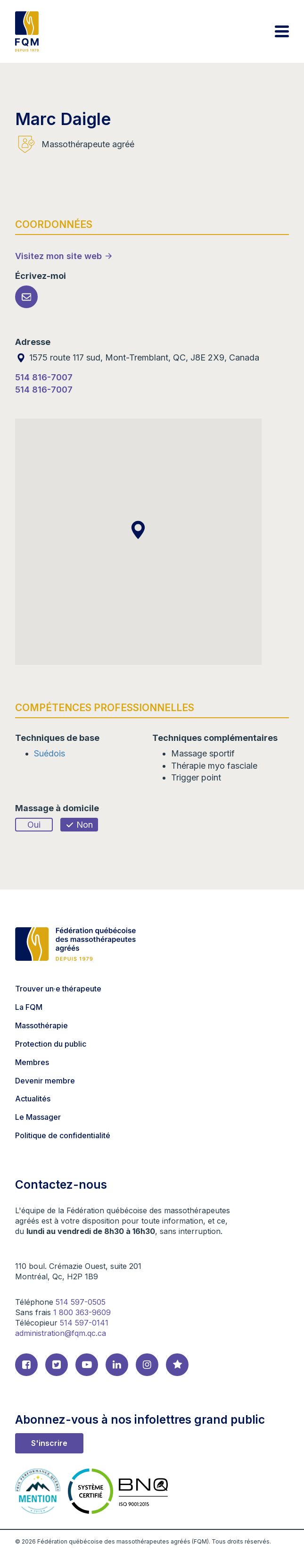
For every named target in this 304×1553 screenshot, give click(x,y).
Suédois (49, 753)
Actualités (32, 1098)
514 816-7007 (44, 377)
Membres (32, 1062)
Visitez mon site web (58, 256)
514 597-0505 (81, 1302)
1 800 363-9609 (82, 1312)
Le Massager (38, 1117)
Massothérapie (41, 1025)
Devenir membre (45, 1080)
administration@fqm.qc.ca (60, 1333)
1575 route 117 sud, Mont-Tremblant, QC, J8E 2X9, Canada (137, 357)
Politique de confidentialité (62, 1135)
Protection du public (50, 1044)
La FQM (28, 1007)
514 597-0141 (84, 1322)
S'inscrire (49, 1443)
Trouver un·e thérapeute (58, 988)
